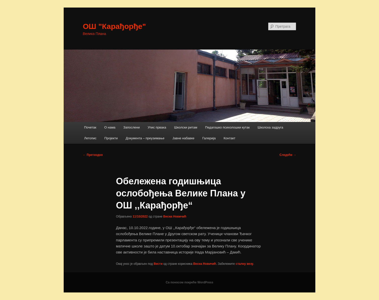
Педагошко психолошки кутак (227, 127)
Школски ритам (185, 127)
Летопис (90, 138)
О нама (109, 127)
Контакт (229, 138)
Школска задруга (270, 127)
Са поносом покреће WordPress (189, 282)
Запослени (131, 127)
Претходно (93, 155)
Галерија (209, 138)
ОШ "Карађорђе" (114, 26)
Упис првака (157, 127)
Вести (158, 264)
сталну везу (244, 264)
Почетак (90, 127)
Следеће (288, 155)
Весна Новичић (174, 216)
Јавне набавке (183, 138)
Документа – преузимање (145, 138)
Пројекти (111, 138)
